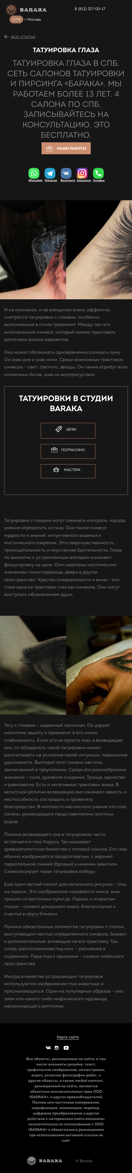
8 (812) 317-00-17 (90, 9)
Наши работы (66, 149)
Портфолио (68, 450)
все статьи (23, 36)
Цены (65, 429)
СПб (16, 19)
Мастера (66, 470)
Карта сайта (68, 1037)
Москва (34, 19)
